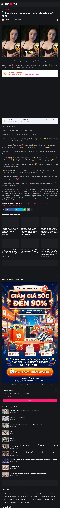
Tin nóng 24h (51, 203)
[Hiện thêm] (31, 209)
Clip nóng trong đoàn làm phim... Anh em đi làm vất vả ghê (26, 424)
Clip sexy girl (43, 203)
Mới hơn (4, 275)
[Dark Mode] (55, 4)
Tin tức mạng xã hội (7, 205)
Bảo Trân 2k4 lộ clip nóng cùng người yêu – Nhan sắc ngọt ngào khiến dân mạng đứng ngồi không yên (49, 252)
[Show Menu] (2, 4)
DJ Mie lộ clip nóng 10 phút (17, 417)
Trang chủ (4, 9)
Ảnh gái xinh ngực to (35, 493)
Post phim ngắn (20, 499)
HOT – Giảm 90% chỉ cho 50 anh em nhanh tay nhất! (23, 74)
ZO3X (11, 431)
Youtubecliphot (14, 466)
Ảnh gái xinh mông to (19, 493)
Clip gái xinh (11, 9)
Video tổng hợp (16, 205)
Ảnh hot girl (22, 496)
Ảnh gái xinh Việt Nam (9, 496)
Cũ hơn (56, 275)
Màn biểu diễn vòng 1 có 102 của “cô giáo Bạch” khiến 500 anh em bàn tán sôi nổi (29, 251)
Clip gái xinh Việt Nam (33, 203)
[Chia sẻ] (57, 19)
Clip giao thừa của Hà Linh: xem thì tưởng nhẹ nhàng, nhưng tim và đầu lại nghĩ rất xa (10, 252)
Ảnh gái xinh (7, 493)
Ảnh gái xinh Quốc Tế (50, 493)
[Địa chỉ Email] (30, 396)
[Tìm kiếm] (58, 4)
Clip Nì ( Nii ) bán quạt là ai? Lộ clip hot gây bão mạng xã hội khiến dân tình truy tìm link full (34, 452)
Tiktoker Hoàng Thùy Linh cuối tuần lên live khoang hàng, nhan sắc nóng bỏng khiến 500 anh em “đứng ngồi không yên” (29, 231)
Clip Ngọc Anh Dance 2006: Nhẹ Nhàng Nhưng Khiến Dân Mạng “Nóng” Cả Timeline (10, 230)
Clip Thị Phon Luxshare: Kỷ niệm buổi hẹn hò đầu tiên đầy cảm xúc (28, 473)
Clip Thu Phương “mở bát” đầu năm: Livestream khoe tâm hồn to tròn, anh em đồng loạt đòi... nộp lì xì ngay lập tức (49, 231)
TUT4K (12, 438)
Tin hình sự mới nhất (35, 499)
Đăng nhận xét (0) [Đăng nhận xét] (30, 270)
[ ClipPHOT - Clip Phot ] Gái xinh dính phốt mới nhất (24, 410)
